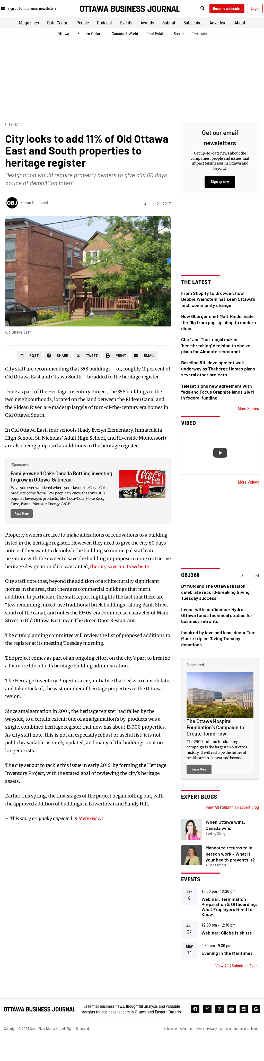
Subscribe (192, 35)
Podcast (104, 35)
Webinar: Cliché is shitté (226, 945)
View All (212, 820)
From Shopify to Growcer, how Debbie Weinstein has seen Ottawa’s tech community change (218, 312)
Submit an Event (245, 978)
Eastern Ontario (90, 46)
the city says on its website (119, 579)
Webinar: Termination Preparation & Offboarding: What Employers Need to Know (229, 919)
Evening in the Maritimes (227, 966)
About (239, 35)
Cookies (222, 1052)
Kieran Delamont (34, 215)
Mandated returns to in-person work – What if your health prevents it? (230, 866)
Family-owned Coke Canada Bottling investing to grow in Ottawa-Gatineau (61, 489)
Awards (147, 35)
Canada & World (125, 46)
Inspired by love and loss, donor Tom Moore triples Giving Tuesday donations (218, 651)
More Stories (248, 421)
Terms (194, 1052)
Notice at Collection (246, 1052)
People (82, 35)
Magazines (29, 35)
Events (126, 35)
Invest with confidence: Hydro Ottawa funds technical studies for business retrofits (216, 628)
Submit (168, 35)
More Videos (248, 494)
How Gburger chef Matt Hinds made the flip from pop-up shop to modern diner (218, 335)
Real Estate (155, 46)
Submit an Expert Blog (240, 820)
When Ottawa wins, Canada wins (225, 838)
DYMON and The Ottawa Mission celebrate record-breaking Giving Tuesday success (215, 605)
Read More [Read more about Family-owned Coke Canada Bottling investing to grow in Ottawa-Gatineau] (22, 526)
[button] (217, 9)
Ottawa (63, 46)
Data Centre (57, 35)
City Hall (14, 137)
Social (179, 46)
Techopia (199, 46)
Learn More (199, 782)
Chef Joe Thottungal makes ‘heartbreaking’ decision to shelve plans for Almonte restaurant (215, 358)
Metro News (90, 831)
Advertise (217, 35)
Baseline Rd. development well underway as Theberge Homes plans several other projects (218, 381)
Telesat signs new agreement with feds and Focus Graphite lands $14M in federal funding (217, 404)
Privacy (208, 1052)
